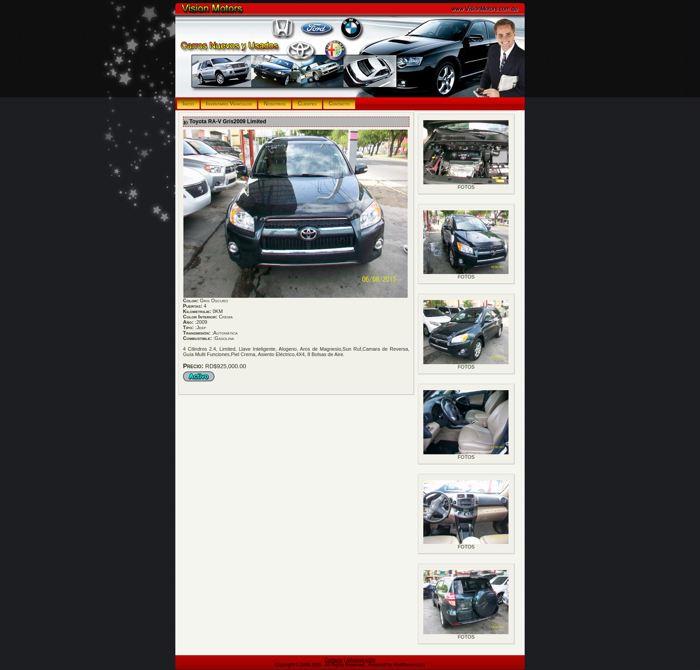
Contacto (334, 659)
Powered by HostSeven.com (397, 664)
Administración (361, 659)
